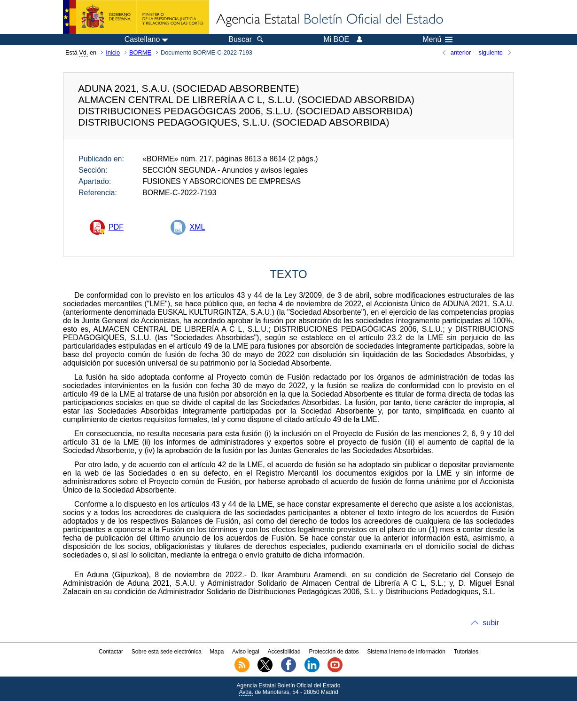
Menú (437, 39)
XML (197, 227)
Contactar (111, 651)
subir (491, 623)
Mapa (217, 651)
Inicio (113, 52)
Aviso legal (245, 651)
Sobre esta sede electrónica (167, 651)
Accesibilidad (284, 651)
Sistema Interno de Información (406, 651)
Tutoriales (466, 651)
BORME (140, 52)
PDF (116, 227)
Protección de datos (334, 651)
